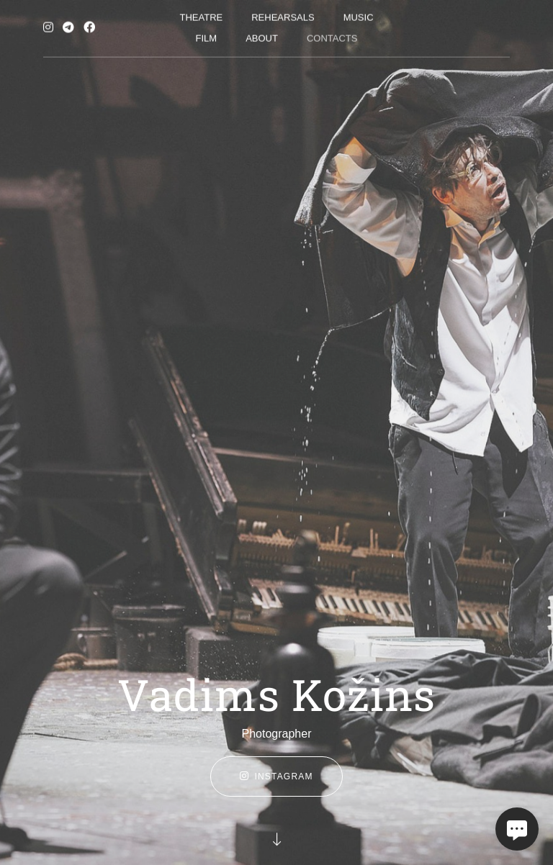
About (262, 35)
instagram (276, 776)
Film (206, 35)
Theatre (200, 14)
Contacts (332, 35)
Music (358, 14)
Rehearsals (282, 14)
